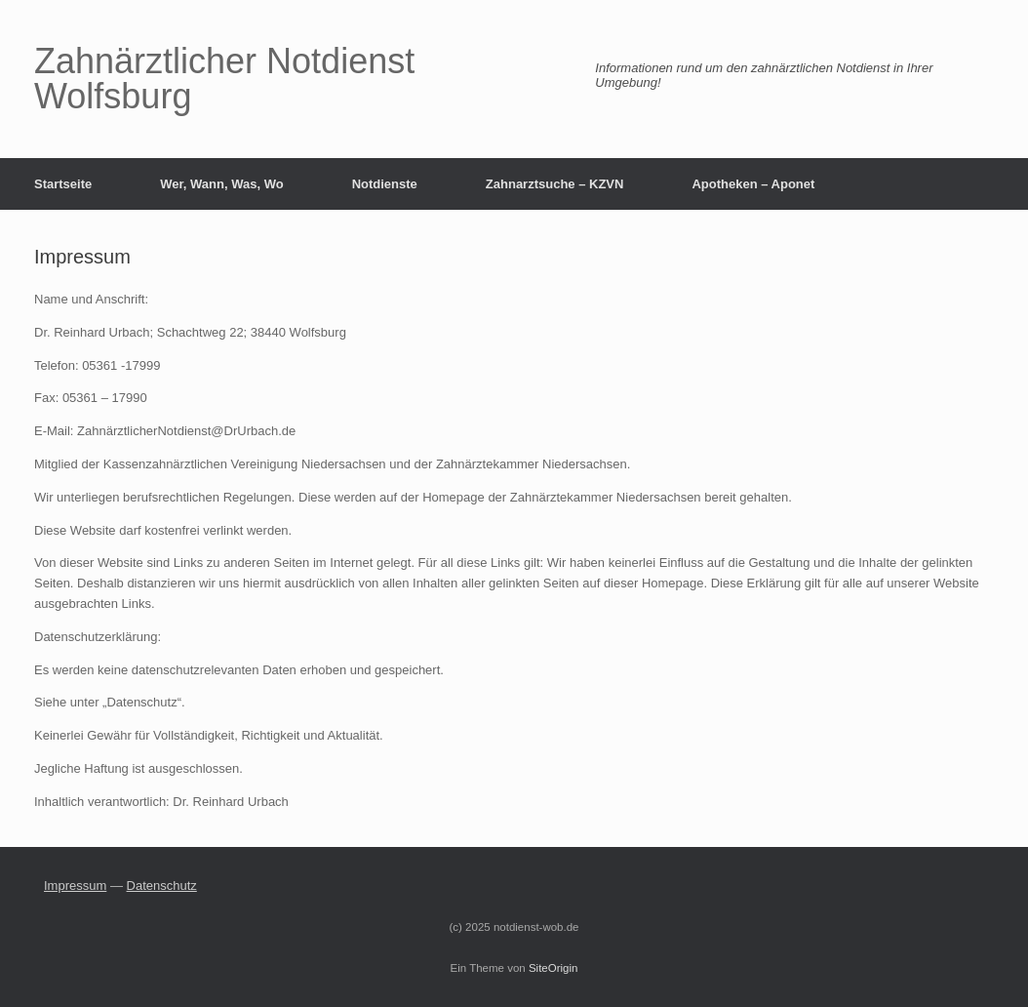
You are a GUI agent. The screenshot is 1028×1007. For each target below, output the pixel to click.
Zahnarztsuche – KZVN (555, 184)
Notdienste (384, 184)
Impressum (75, 885)
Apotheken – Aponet (753, 184)
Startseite (63, 184)
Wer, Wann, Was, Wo (221, 184)
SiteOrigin (553, 968)
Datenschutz (162, 885)
